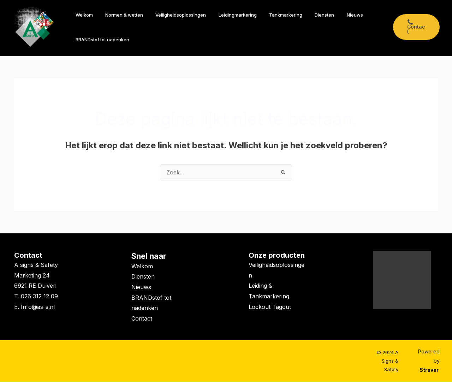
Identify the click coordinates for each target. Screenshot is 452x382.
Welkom (82, 15)
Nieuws (333, 15)
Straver (430, 370)
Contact (28, 255)
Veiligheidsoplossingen (172, 15)
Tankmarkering (270, 15)
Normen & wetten (119, 15)
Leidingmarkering (226, 15)
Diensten (306, 15)
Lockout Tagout (270, 307)
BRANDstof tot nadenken (100, 39)
